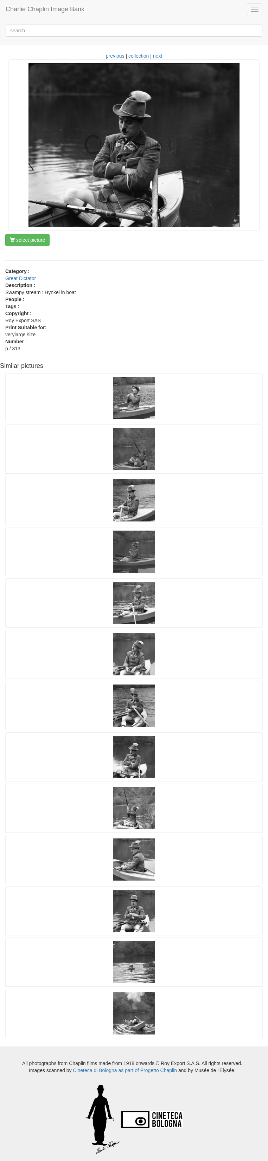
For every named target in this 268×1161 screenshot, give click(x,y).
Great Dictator (20, 278)
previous (115, 56)
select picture (27, 240)
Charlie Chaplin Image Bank (45, 9)
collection (138, 56)
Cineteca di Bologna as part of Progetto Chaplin (125, 1070)
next (157, 56)
